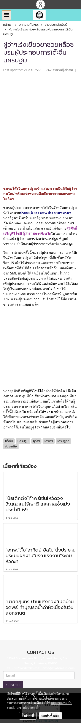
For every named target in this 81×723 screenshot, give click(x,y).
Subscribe (13, 685)
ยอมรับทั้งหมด (50, 716)
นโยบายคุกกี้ (30, 707)
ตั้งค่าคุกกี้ (28, 716)
